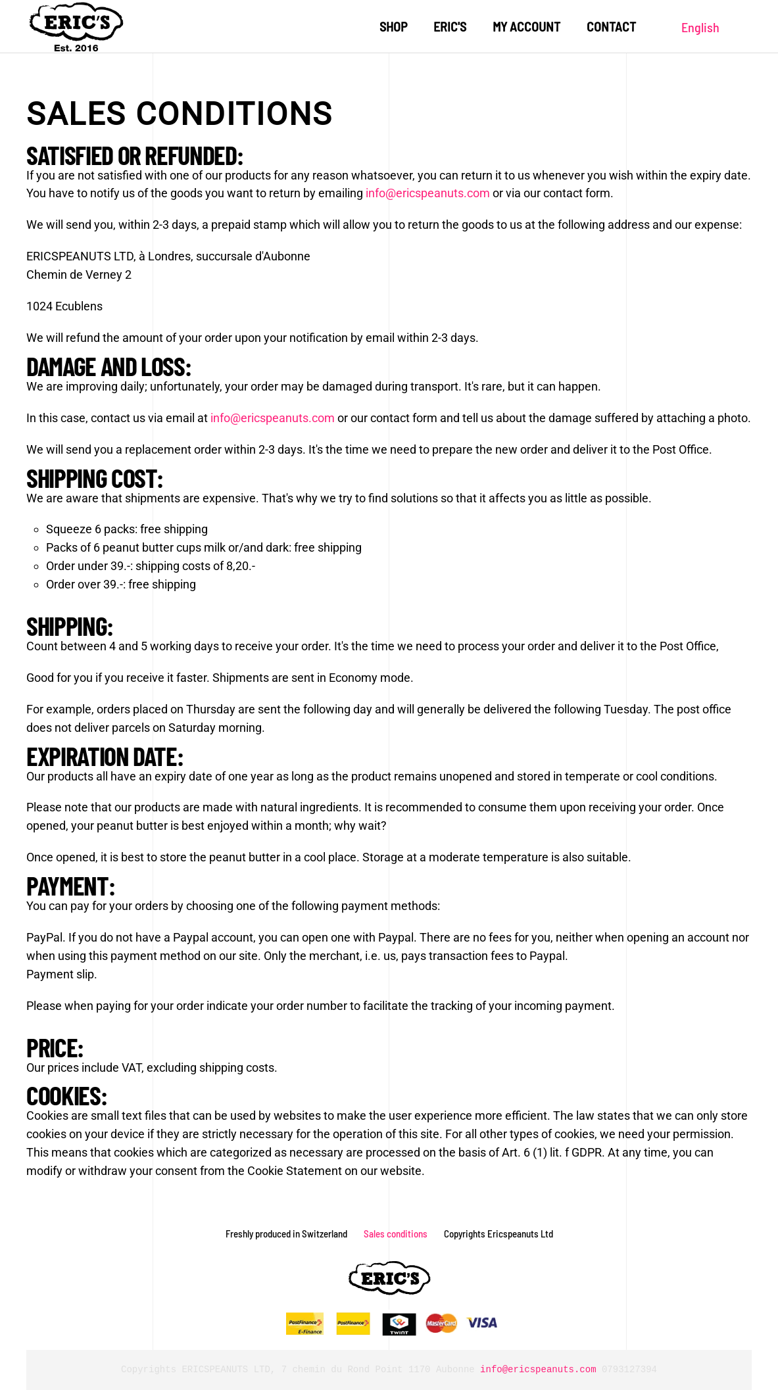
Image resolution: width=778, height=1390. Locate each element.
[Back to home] (75, 26)
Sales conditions (395, 1233)
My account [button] (526, 26)
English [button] (700, 27)
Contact (611, 26)
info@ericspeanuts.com (428, 193)
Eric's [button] (449, 26)
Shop (393, 26)
